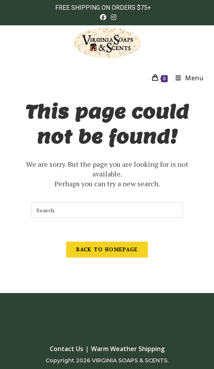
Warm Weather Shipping (128, 348)
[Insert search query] (107, 210)
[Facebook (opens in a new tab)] (103, 17)
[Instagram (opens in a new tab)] (112, 17)
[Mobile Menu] (186, 78)
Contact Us (66, 348)
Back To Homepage (107, 249)
